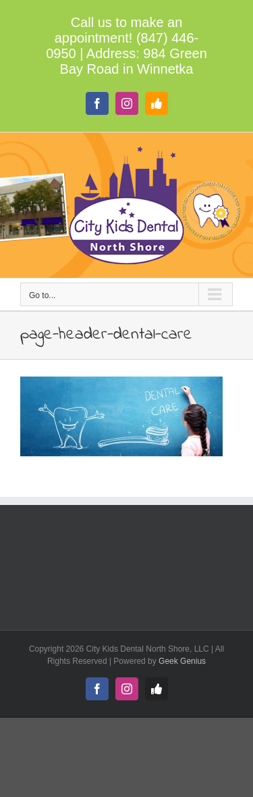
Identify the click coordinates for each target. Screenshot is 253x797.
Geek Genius (182, 661)
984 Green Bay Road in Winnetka (133, 61)
